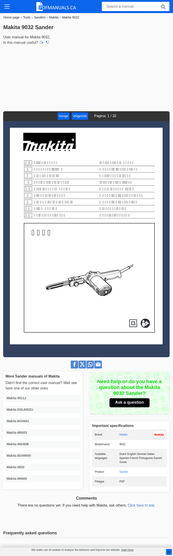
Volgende (80, 116)
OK (169, 552)
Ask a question (129, 402)
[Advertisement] (86, 77)
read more (127, 549)
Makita (123, 434)
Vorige (63, 116)
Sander (123, 471)
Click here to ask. (141, 505)
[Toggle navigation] (7, 6)
